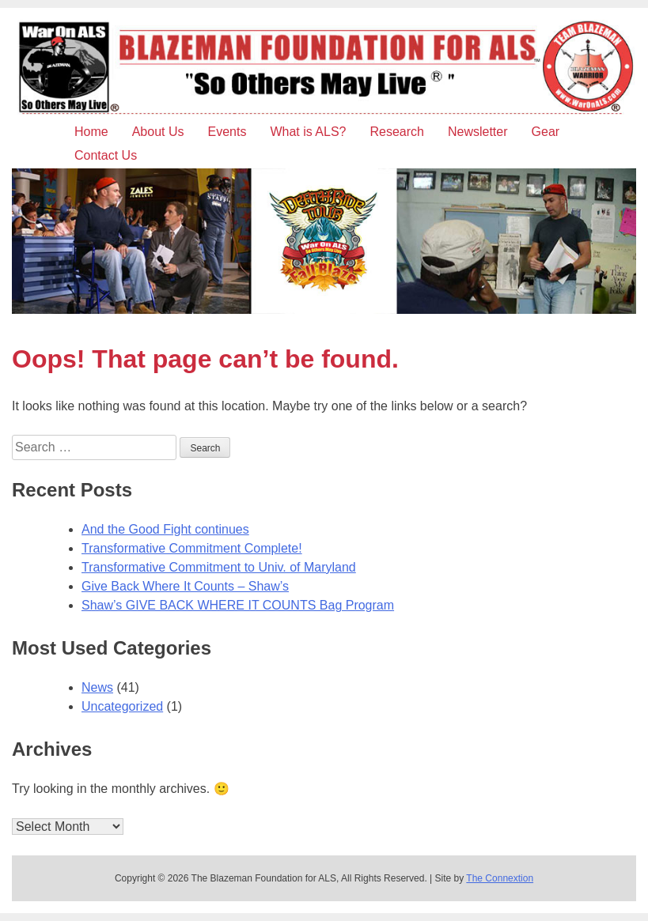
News (97, 687)
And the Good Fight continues (165, 529)
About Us (158, 131)
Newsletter (478, 131)
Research (396, 131)
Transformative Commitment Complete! (191, 548)
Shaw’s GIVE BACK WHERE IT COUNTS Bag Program (237, 605)
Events (227, 131)
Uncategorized (122, 706)
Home (91, 131)
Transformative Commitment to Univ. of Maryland (218, 567)
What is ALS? (308, 131)
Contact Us (105, 155)
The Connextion (499, 878)
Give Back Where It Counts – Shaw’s (185, 586)
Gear (546, 131)
